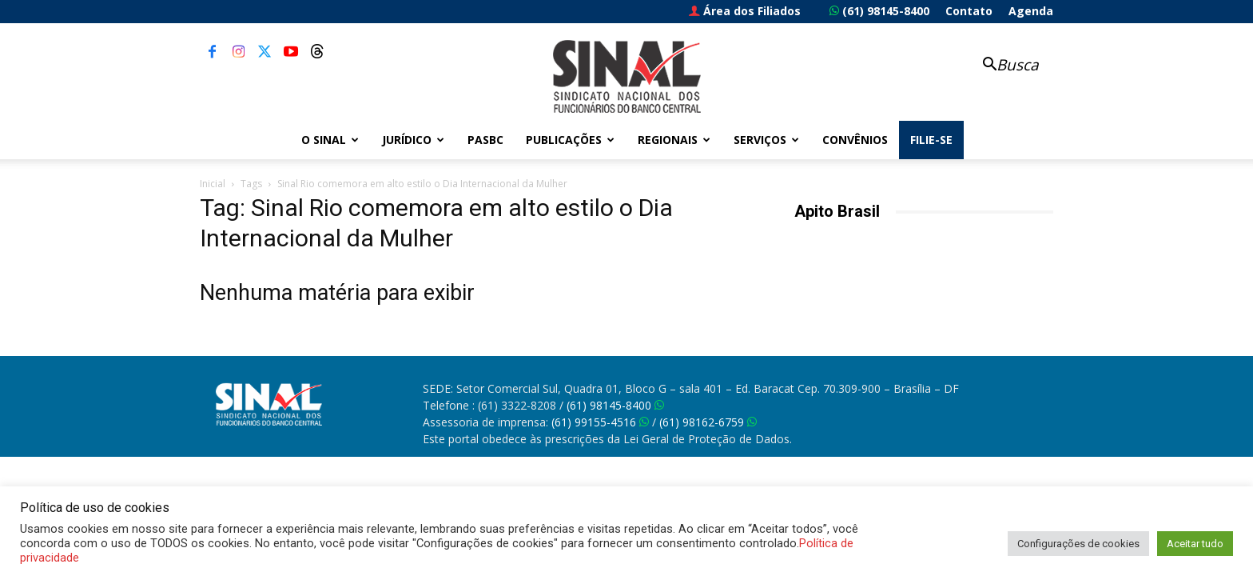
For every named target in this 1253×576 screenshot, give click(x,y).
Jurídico (413, 139)
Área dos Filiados (745, 10)
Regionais (674, 139)
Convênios (855, 139)
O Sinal (330, 139)
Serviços (766, 139)
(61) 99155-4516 (600, 422)
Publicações (570, 139)
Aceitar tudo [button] (1195, 544)
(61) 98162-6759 (708, 422)
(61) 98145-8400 (879, 10)
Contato (968, 10)
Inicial (212, 183)
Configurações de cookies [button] (1078, 544)
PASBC (485, 139)
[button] (1002, 66)
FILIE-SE (931, 139)
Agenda (1030, 10)
